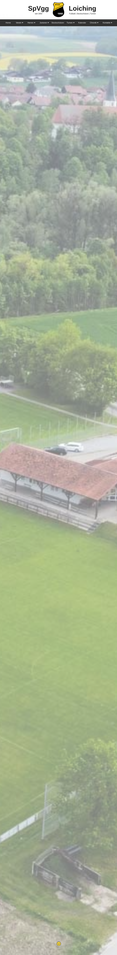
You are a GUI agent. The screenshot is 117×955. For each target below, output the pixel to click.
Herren (31, 23)
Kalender (82, 23)
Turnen (70, 23)
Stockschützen (57, 23)
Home (8, 23)
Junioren (44, 23)
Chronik (94, 23)
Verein (19, 23)
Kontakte (107, 23)
